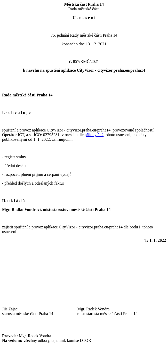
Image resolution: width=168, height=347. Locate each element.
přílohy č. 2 (94, 135)
